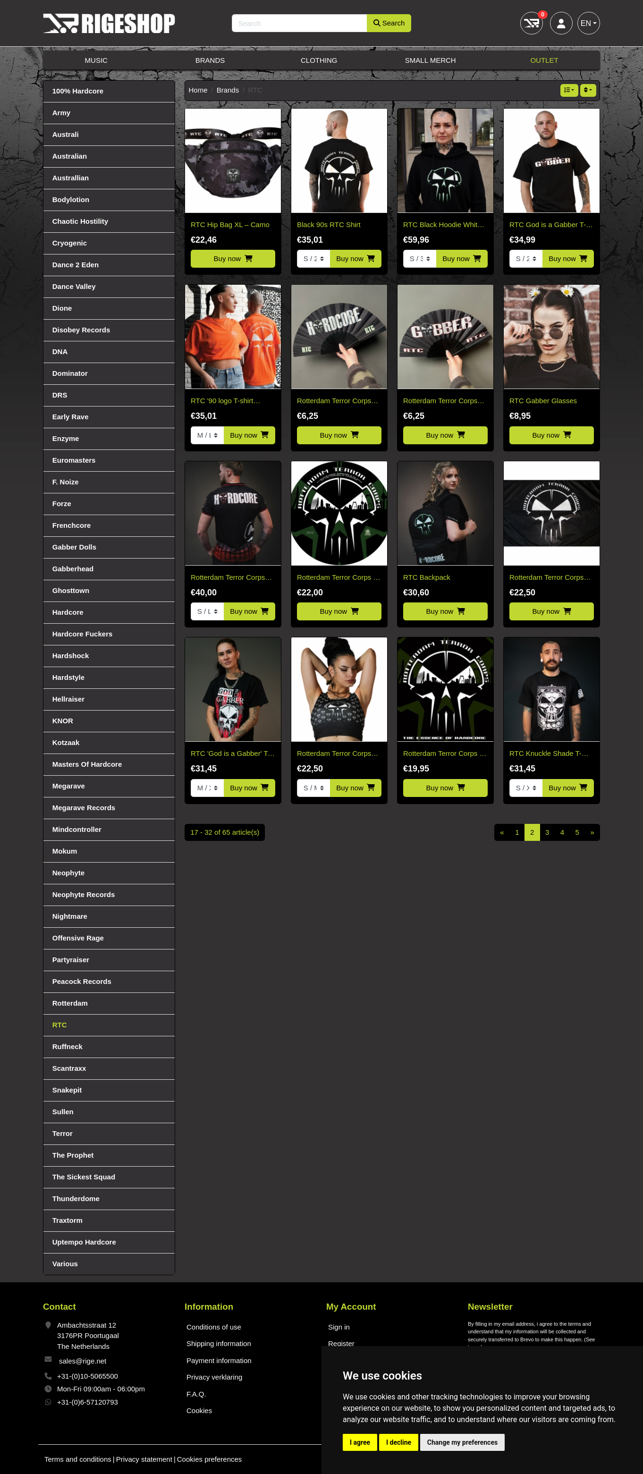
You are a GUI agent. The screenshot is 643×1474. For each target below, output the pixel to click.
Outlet (544, 60)
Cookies (199, 1410)
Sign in (339, 1327)
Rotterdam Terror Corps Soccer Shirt (228, 578)
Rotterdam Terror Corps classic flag (546, 578)
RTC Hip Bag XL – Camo (230, 224)
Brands (210, 60)
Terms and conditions (77, 1459)
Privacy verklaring (214, 1377)
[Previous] (502, 832)
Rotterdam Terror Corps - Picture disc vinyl (336, 578)
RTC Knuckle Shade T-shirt (545, 754)
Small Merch (430, 60)
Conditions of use (213, 1327)
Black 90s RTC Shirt (329, 224)
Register (341, 1343)
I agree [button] (360, 1442)
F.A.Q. (196, 1394)
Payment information (219, 1360)
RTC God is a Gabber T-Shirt (547, 225)
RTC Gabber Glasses (543, 401)
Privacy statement (144, 1459)
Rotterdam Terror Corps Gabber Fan (440, 402)
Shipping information (218, 1343)
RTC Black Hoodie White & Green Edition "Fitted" (442, 225)
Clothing (319, 60)
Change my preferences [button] (462, 1442)
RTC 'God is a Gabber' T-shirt (230, 754)
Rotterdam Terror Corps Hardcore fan (334, 402)
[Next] (592, 832)
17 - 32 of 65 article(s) (224, 832)
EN (586, 23)
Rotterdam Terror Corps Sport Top (334, 754)
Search (389, 23)
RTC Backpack (426, 577)
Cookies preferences (209, 1459)
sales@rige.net (82, 1361)
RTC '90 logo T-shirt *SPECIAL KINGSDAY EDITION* (226, 402)
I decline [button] (398, 1442)
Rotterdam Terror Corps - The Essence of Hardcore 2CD (443, 754)
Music (96, 60)
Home (198, 90)
